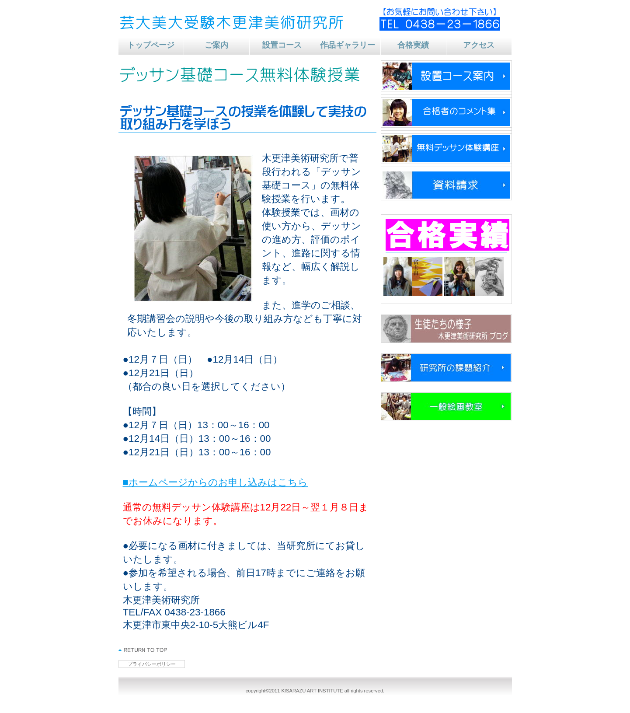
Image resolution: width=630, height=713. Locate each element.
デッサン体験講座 (446, 148)
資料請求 (446, 185)
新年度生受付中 (446, 76)
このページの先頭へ (143, 650)
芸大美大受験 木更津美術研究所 (234, 22)
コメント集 (446, 112)
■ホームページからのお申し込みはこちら (215, 482)
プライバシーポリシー (152, 664)
